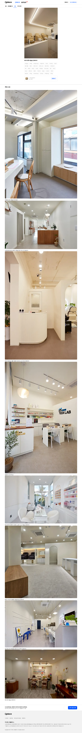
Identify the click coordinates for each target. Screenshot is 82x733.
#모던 (26, 71)
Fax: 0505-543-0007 (47, 724)
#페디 (31, 66)
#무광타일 (47, 73)
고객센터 (6, 718)
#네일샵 (26, 63)
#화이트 (30, 71)
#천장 (33, 68)
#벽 (25, 68)
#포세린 (41, 73)
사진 (15, 6)
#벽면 (29, 68)
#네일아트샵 (36, 63)
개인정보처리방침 (17, 718)
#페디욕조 (47, 66)
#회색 (52, 71)
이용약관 (11, 718)
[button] (76, 91)
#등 (50, 68)
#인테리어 (52, 66)
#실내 (55, 63)
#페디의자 (36, 66)
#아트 (47, 63)
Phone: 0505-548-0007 (38, 724)
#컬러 (43, 71)
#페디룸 (26, 66)
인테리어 (17, 2)
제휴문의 (66, 2)
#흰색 (35, 71)
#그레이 (47, 71)
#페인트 (26, 73)
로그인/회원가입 (73, 2)
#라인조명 (46, 68)
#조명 (37, 68)
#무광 (51, 73)
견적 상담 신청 (72, 707)
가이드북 (19, 6)
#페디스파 (41, 66)
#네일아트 (42, 63)
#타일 (31, 73)
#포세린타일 (36, 73)
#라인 (54, 68)
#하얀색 (38, 71)
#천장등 (41, 68)
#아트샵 (51, 63)
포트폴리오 (10, 6)
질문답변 (24, 2)
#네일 (31, 63)
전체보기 (54, 78)
